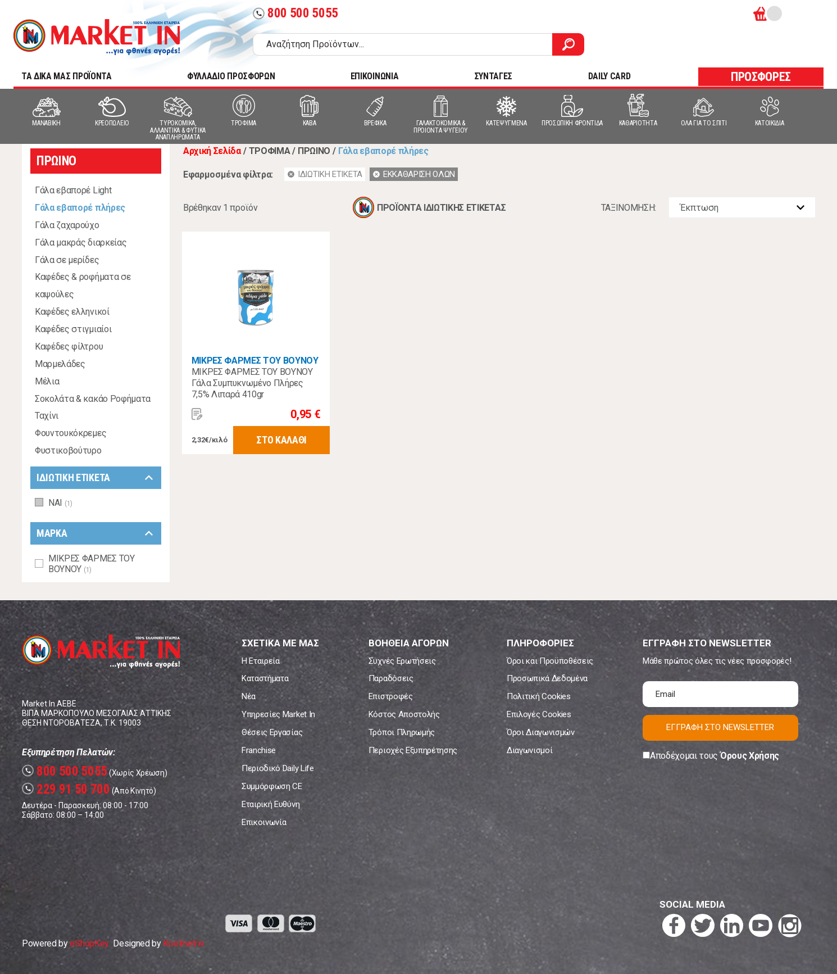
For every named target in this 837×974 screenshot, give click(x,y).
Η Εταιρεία (261, 661)
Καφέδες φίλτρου (69, 346)
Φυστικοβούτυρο (68, 450)
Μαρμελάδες (60, 364)
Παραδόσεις (391, 678)
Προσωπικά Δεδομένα (547, 678)
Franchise (259, 750)
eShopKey (89, 943)
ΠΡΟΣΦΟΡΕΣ (761, 77)
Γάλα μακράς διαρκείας (80, 242)
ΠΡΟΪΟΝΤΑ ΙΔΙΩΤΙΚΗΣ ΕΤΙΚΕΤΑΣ (441, 207)
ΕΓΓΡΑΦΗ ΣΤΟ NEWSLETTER (720, 727)
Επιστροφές (391, 696)
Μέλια (47, 381)
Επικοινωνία (264, 822)
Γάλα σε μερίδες (67, 260)
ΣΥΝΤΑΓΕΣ (493, 76)
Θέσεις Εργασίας (272, 732)
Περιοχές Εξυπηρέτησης (413, 750)
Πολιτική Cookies (539, 696)
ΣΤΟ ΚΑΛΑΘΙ (281, 440)
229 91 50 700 (66, 789)
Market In (96, 37)
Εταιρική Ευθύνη (270, 804)
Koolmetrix (183, 943)
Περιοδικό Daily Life (278, 768)
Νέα (249, 696)
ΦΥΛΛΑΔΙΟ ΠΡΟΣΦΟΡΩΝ (231, 76)
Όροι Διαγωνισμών (541, 732)
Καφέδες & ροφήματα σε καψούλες (82, 285)
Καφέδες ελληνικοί (72, 311)
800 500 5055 (295, 13)
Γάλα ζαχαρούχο (67, 225)
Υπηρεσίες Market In (278, 714)
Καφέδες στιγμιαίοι (73, 329)
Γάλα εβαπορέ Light (73, 190)
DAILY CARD (609, 76)
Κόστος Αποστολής (404, 714)
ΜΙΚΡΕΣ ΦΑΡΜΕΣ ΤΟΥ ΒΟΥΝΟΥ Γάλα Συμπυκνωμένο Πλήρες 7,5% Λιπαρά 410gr (252, 383)
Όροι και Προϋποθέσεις (550, 661)
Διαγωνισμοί (529, 750)
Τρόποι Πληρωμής (402, 732)
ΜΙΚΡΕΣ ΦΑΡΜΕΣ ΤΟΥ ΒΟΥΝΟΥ (255, 360)
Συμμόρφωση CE (272, 786)
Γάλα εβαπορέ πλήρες (80, 207)
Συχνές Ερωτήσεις (402, 661)
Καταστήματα (265, 678)
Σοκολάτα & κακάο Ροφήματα (93, 398)
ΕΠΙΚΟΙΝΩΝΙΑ (374, 76)
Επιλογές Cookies (539, 714)
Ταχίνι (46, 415)
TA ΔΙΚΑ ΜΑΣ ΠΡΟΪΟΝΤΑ (66, 76)
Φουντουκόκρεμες (70, 433)
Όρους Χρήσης (749, 755)
